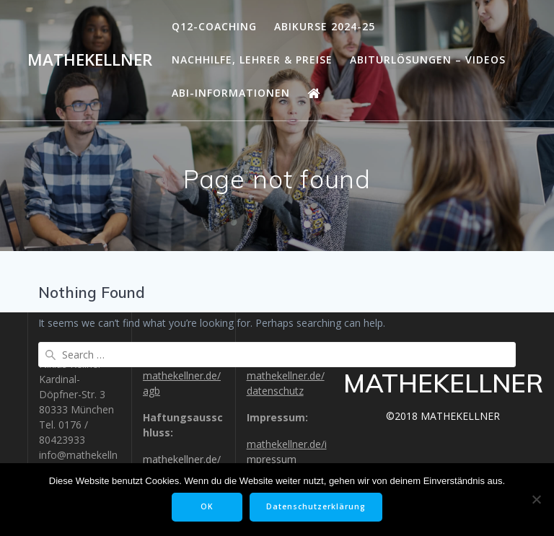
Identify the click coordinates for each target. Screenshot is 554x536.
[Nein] (536, 499)
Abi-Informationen (231, 93)
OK (207, 506)
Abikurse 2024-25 (324, 26)
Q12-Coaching (214, 26)
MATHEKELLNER (89, 60)
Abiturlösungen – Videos (428, 59)
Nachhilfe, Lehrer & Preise (252, 59)
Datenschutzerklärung (316, 506)
